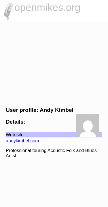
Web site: (12, 134)
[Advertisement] (54, 63)
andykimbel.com (19, 140)
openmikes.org (47, 7)
